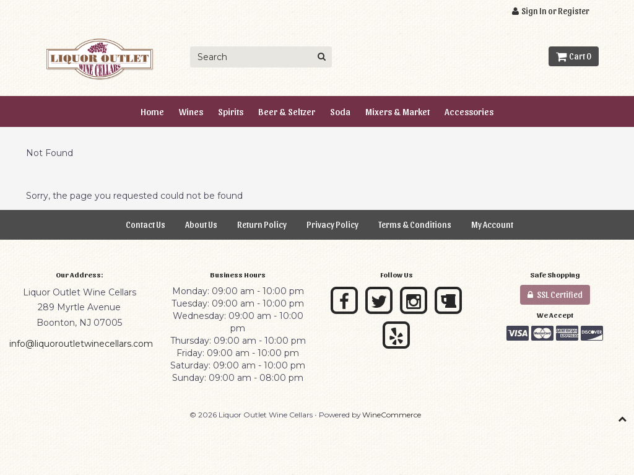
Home (152, 111)
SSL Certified (555, 294)
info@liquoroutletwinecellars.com (81, 343)
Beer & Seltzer (286, 111)
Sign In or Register (550, 11)
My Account (492, 224)
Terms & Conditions (414, 224)
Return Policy (262, 224)
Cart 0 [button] (573, 56)
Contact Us (145, 224)
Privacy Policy (332, 224)
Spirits (230, 111)
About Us (201, 224)
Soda (340, 111)
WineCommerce (391, 414)
